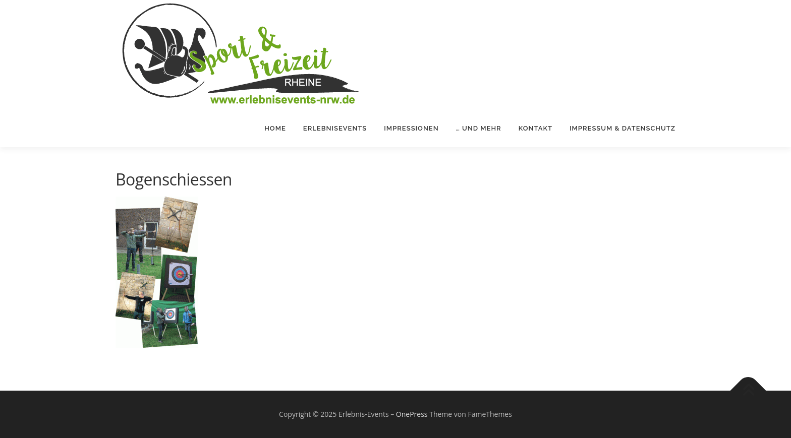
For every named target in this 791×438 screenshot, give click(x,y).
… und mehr (478, 128)
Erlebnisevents (335, 128)
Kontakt (535, 128)
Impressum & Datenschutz (622, 128)
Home (275, 128)
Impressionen (411, 128)
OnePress (412, 414)
